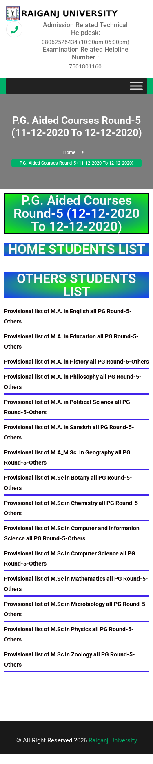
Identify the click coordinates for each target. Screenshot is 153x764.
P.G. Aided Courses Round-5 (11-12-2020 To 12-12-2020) (76, 163)
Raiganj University (113, 740)
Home (73, 152)
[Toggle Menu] (136, 86)
